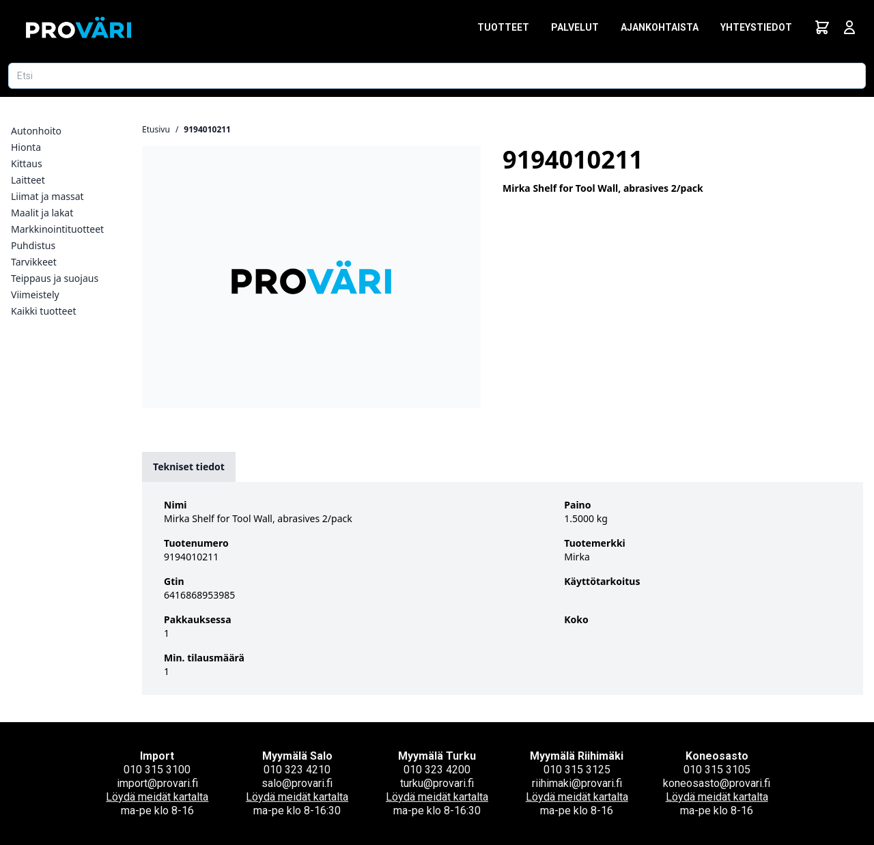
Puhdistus (33, 245)
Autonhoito (36, 130)
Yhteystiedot (756, 27)
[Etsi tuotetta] (437, 76)
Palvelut (575, 27)
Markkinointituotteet (57, 229)
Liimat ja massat (47, 196)
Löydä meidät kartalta (157, 796)
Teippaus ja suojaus (54, 278)
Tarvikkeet (34, 261)
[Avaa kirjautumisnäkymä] (849, 27)
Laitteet (28, 179)
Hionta (26, 147)
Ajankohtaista (660, 27)
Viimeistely (35, 294)
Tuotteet (503, 27)
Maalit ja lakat (42, 212)
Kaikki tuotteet (43, 310)
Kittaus (26, 163)
